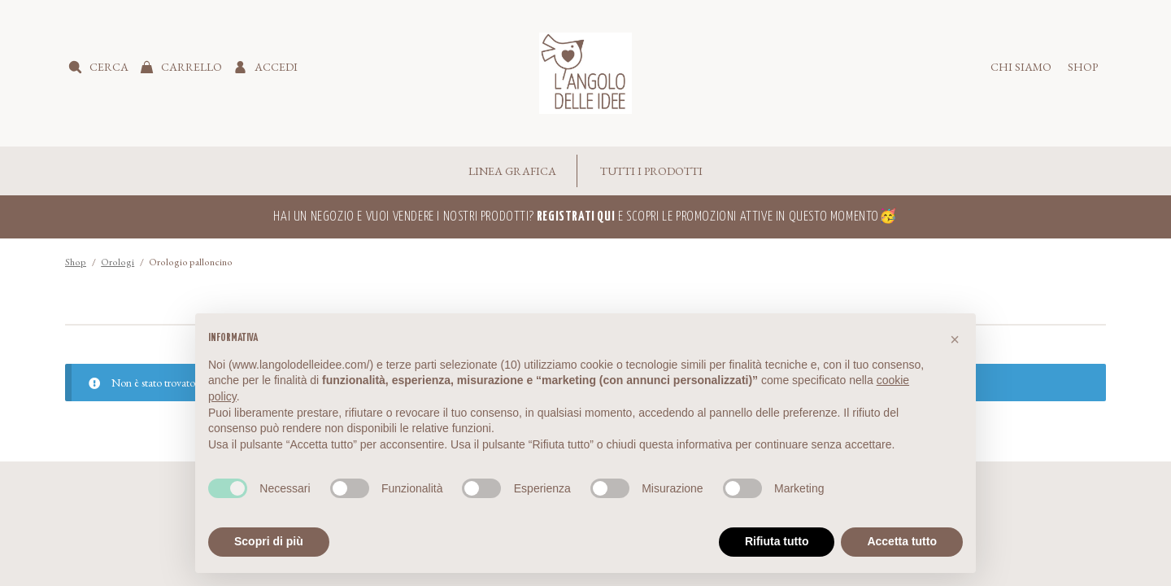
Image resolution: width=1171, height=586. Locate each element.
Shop (1083, 66)
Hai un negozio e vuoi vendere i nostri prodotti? (444, 217)
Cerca (108, 66)
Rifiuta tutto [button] (777, 541)
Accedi (276, 66)
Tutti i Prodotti (651, 171)
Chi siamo (1020, 66)
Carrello (191, 66)
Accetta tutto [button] (902, 541)
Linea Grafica (512, 171)
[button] (955, 339)
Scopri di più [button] (268, 541)
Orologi (117, 262)
